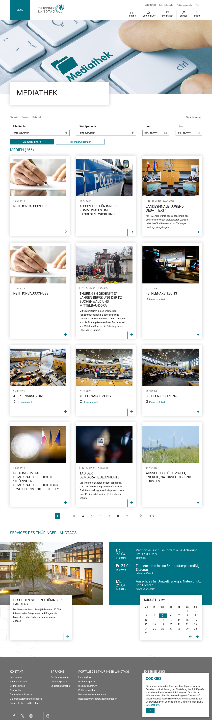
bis (190, 132)
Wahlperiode (108, 130)
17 (146, 624)
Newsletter (15, 690)
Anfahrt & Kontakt (19, 681)
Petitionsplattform (87, 690)
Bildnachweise (17, 686)
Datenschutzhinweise (21, 694)
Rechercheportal (86, 681)
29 (187, 629)
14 (179, 620)
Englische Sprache (60, 686)
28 (179, 629)
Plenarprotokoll (157, 299)
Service (183, 15)
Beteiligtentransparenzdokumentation (97, 698)
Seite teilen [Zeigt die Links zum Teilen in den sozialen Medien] (192, 117)
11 (154, 620)
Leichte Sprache (166, 5)
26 (162, 629)
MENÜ (20, 10)
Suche (197, 15)
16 (195, 620)
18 (154, 624)
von (157, 132)
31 (146, 633)
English (199, 5)
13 (171, 620)
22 (187, 624)
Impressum (16, 677)
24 (146, 629)
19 (162, 624)
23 (195, 624)
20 (171, 624)
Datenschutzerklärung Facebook (26, 698)
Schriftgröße (150, 5)
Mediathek (167, 15)
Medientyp (41, 130)
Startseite (14, 117)
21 (179, 624)
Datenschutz (152, 705)
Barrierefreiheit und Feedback (25, 703)
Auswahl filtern (32, 141)
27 (171, 629)
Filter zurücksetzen (80, 141)
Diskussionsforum (87, 686)
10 (146, 620)
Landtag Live (149, 15)
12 (162, 620)
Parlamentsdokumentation (92, 694)
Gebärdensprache (184, 5)
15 (187, 620)
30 (195, 629)
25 (154, 629)
